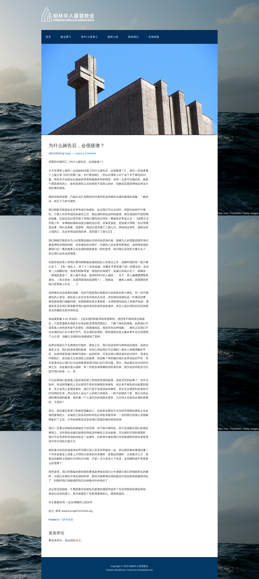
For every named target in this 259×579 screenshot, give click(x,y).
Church (110, 570)
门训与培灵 (66, 519)
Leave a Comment (85, 153)
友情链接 (153, 36)
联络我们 (133, 36)
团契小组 (113, 36)
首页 (48, 36)
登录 (78, 540)
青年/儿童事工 (89, 36)
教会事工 (66, 36)
